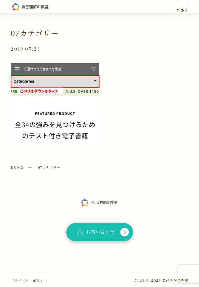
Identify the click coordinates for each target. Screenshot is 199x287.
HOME (17, 167)
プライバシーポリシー (29, 280)
